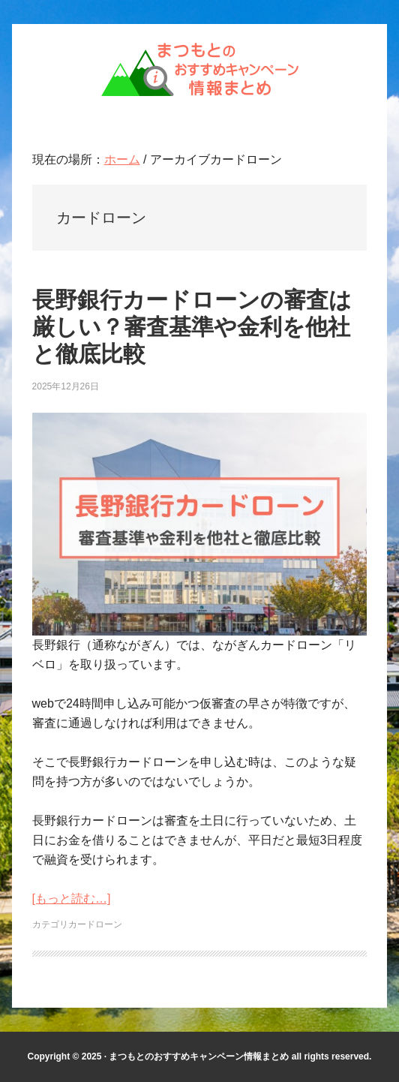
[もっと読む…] (71, 898)
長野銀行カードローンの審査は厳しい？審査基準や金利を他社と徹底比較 (192, 326)
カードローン (95, 924)
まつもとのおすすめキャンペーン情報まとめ (199, 69)
